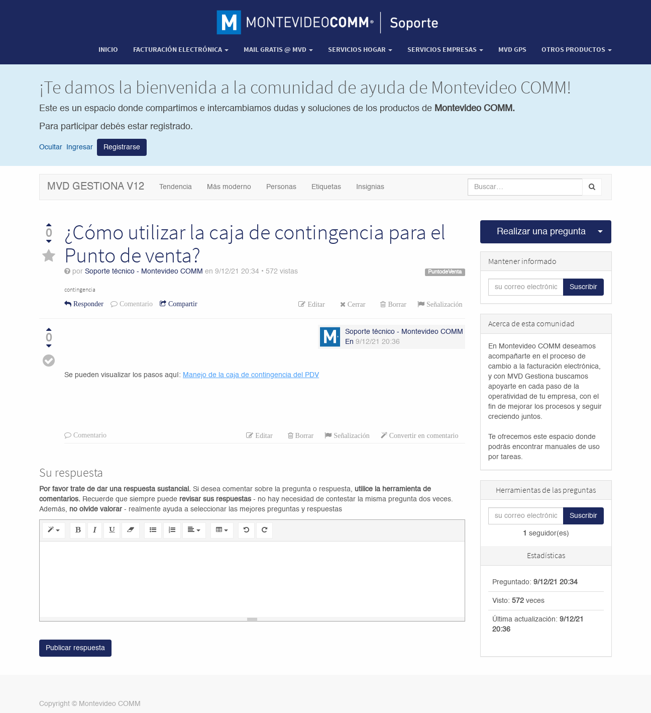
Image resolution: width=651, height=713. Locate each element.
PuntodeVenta (445, 272)
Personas (281, 187)
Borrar (396, 304)
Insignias (370, 187)
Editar (314, 304)
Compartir (181, 303)
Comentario (135, 303)
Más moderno (229, 187)
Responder (87, 303)
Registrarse (121, 147)
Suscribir (583, 287)
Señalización (443, 304)
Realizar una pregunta (541, 231)
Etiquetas (326, 187)
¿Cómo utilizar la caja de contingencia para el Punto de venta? (255, 243)
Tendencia (175, 187)
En (349, 341)
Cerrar (356, 304)
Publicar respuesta (75, 648)
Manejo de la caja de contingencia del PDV (251, 375)
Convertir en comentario (423, 435)
